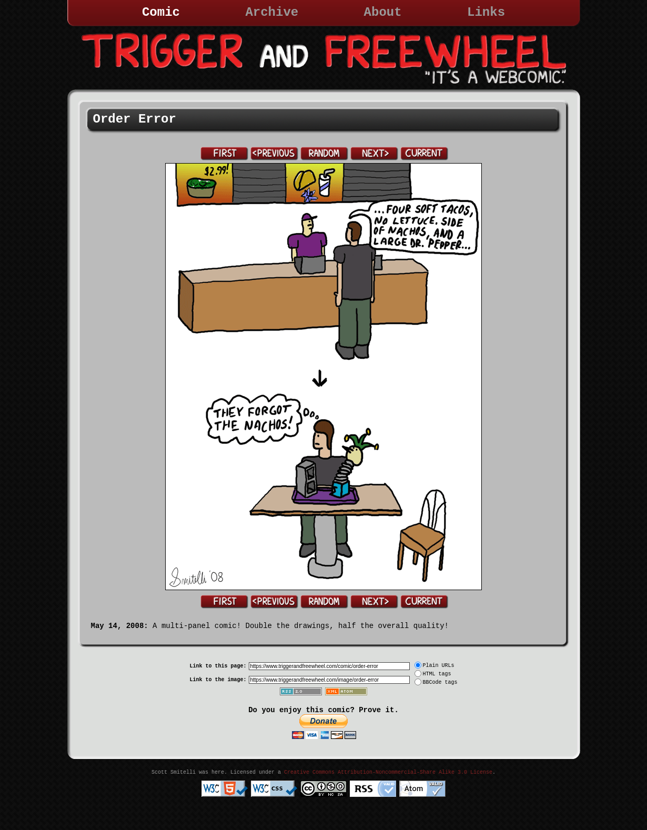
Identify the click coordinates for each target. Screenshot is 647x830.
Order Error (134, 119)
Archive (271, 12)
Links (486, 12)
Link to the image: (217, 680)
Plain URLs (438, 666)
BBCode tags (440, 682)
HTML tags (437, 674)
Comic (161, 12)
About (383, 12)
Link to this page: (217, 666)
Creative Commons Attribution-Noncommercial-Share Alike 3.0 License (388, 772)
